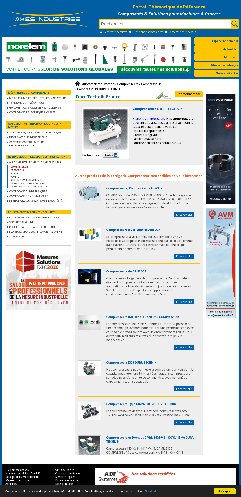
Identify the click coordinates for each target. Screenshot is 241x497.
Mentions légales (65, 477)
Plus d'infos (151, 491)
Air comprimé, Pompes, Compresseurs (35, 162)
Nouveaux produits (16, 473)
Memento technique (17, 480)
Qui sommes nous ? (17, 470)
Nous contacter (227, 73)
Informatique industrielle (28, 137)
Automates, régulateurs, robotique (35, 132)
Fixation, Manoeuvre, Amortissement (35, 231)
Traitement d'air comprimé (28, 183)
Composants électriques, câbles (32, 112)
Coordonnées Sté (189, 94)
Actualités (230, 49)
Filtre (14, 173)
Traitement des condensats (28, 186)
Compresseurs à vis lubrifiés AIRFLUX (133, 230)
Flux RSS (35, 473)
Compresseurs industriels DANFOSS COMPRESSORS (143, 317)
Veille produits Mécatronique (22, 477)
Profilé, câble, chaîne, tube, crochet (35, 227)
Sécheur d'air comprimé (25, 180)
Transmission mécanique (27, 103)
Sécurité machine (21, 222)
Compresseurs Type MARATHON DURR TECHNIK (141, 404)
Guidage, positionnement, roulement (36, 107)
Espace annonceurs (66, 480)
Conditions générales (67, 473)
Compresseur (139, 176)
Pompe (14, 176)
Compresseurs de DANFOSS (126, 271)
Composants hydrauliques (28, 191)
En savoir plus (184, 214)
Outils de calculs (64, 470)
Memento (231, 57)
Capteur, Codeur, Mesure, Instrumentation (27, 143)
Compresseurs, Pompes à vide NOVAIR (134, 188)
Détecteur (17, 170)
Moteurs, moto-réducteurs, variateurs (37, 98)
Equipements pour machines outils (34, 217)
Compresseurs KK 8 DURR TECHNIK (131, 362)
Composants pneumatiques (28, 196)
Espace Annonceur (225, 41)
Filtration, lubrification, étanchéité (35, 200)
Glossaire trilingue (224, 65)
